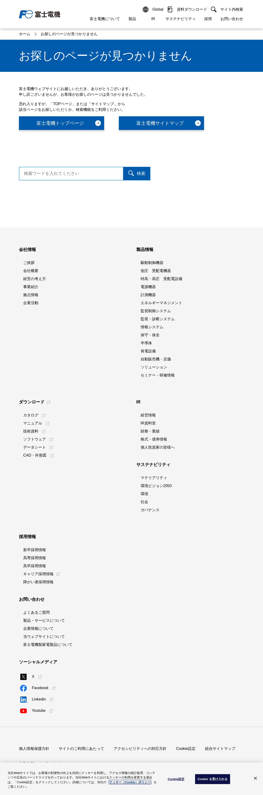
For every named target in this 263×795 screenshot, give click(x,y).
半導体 (146, 343)
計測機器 (148, 295)
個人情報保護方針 (34, 749)
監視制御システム (156, 311)
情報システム (152, 327)
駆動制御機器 (152, 263)
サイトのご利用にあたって (81, 749)
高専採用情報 (34, 558)
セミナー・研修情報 (158, 375)
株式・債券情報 (154, 439)
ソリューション (154, 367)
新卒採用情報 (34, 550)
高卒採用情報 (34, 566)
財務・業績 (150, 431)
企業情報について (38, 628)
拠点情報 (30, 295)
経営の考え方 (34, 279)
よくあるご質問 (36, 612)
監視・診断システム (158, 319)
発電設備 (148, 351)
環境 (144, 494)
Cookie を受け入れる (213, 779)
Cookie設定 (186, 749)
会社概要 (30, 271)
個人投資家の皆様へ (158, 447)
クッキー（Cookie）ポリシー (129, 782)
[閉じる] (255, 778)
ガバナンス (150, 510)
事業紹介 (30, 287)
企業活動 (30, 303)
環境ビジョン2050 (156, 486)
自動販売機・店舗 (156, 359)
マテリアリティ (154, 478)
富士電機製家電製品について (47, 645)
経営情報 (148, 415)
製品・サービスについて (44, 620)
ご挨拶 (29, 263)
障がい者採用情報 (38, 582)
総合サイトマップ (220, 749)
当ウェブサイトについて (44, 637)
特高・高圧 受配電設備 (161, 279)
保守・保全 (150, 335)
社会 (144, 502)
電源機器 (148, 287)
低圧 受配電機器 (156, 271)
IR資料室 (148, 423)
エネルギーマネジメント (161, 303)
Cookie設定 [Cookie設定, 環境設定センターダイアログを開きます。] (176, 779)
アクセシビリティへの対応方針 (140, 749)
